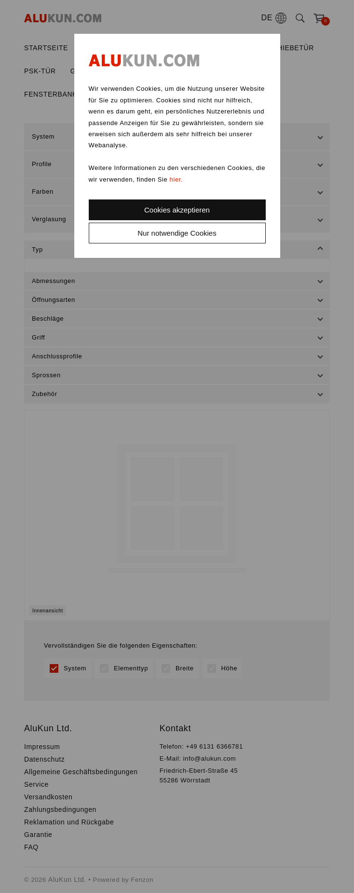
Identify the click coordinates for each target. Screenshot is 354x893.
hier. (176, 179)
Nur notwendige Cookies (176, 233)
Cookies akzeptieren (177, 210)
